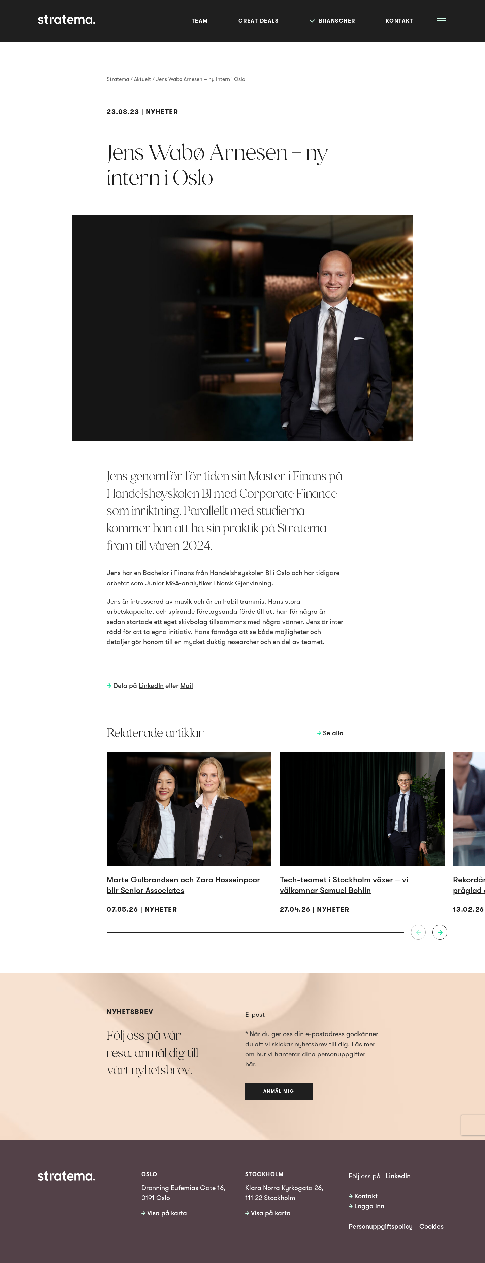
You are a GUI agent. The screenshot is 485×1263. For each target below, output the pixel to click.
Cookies (431, 1226)
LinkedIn (151, 686)
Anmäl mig (278, 1091)
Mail (186, 686)
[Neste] (439, 932)
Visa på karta (167, 1213)
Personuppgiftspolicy (381, 1226)
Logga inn (369, 1206)
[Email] (311, 1014)
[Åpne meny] (441, 20)
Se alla (333, 733)
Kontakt (366, 1196)
